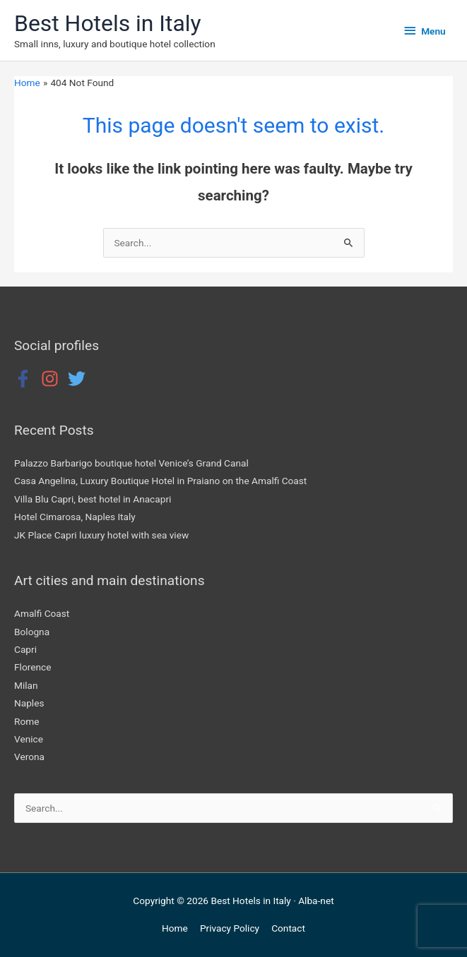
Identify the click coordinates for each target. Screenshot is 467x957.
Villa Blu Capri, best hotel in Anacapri (92, 499)
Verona (29, 756)
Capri (25, 649)
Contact (288, 928)
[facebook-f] (26, 378)
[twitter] (79, 378)
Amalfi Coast (41, 613)
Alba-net (315, 900)
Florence (32, 667)
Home (175, 928)
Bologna (31, 631)
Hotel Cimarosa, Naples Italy (75, 516)
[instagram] (53, 378)
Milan (26, 685)
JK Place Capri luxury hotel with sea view (101, 535)
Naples (29, 703)
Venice (28, 739)
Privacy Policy (229, 928)
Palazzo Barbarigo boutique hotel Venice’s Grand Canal (131, 463)
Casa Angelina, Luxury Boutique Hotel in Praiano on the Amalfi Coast (160, 480)
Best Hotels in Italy (107, 23)
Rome (26, 721)
